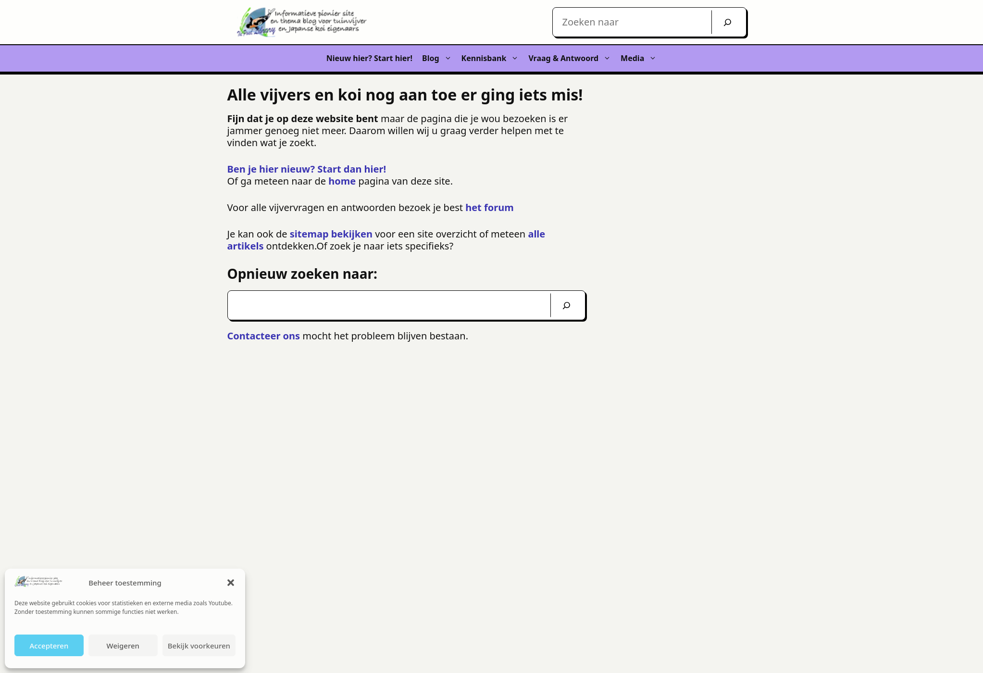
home (342, 180)
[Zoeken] (566, 305)
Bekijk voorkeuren (199, 645)
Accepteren (48, 645)
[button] (231, 582)
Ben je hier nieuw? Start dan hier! (306, 168)
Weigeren (123, 645)
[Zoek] (727, 22)
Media (641, 58)
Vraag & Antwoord (572, 58)
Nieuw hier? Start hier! (369, 58)
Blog (439, 58)
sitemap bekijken (332, 233)
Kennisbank (492, 58)
